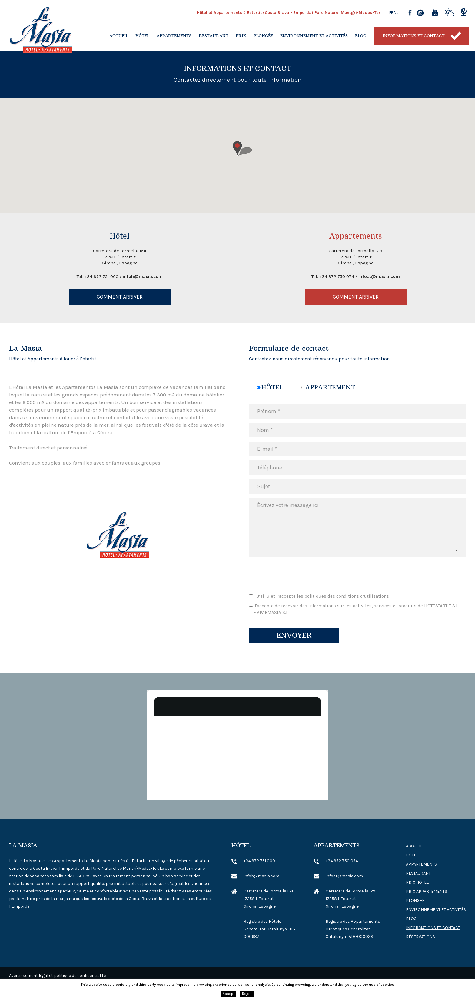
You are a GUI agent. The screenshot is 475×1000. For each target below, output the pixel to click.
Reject (247, 994)
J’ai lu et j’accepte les (323, 596)
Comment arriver (120, 296)
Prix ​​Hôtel (417, 882)
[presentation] (295, 574)
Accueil (118, 35)
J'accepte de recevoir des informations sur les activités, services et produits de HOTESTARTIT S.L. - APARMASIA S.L (356, 609)
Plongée (263, 35)
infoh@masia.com (143, 276)
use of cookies (381, 984)
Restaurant (213, 35)
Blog (360, 35)
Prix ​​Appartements (426, 891)
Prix (241, 35)
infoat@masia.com (379, 276)
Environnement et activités (314, 35)
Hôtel (142, 35)
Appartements (174, 35)
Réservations (420, 936)
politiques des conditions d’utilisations (346, 596)
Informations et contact (414, 35)
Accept (228, 994)
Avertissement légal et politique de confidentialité (57, 975)
